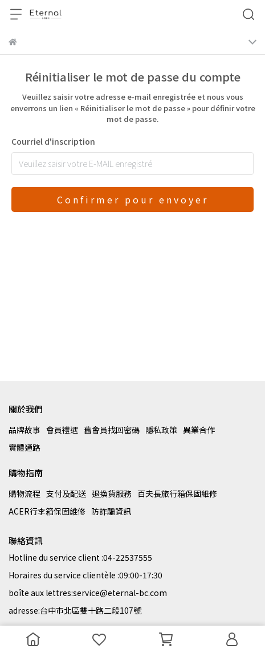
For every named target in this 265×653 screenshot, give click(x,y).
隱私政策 (161, 429)
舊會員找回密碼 (112, 429)
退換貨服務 (112, 493)
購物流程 (24, 493)
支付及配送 (66, 493)
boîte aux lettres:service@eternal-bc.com (88, 592)
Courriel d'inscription (53, 141)
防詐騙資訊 (111, 511)
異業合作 (199, 429)
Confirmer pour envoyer (133, 199)
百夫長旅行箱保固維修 (177, 493)
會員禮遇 (62, 429)
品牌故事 (24, 429)
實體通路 (24, 447)
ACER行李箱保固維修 (47, 511)
